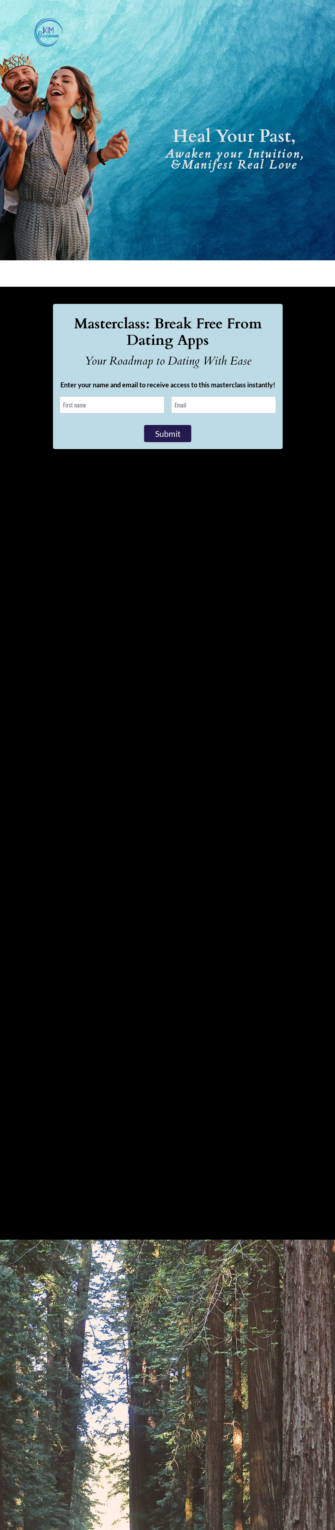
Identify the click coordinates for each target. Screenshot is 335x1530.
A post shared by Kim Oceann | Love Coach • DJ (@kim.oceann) (91, 1336)
